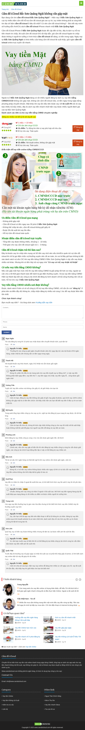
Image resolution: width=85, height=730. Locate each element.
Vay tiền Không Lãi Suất (11, 700)
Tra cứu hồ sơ (50, 709)
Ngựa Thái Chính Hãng (53, 696)
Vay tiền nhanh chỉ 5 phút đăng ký (27, 637)
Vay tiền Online (31, 647)
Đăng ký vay (77, 128)
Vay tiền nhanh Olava (52, 705)
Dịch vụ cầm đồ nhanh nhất (65, 617)
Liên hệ (5, 709)
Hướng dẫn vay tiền (44, 302)
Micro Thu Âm (50, 700)
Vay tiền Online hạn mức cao (25, 628)
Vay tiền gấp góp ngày (63, 628)
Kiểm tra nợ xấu (8, 705)
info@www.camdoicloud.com (16, 681)
